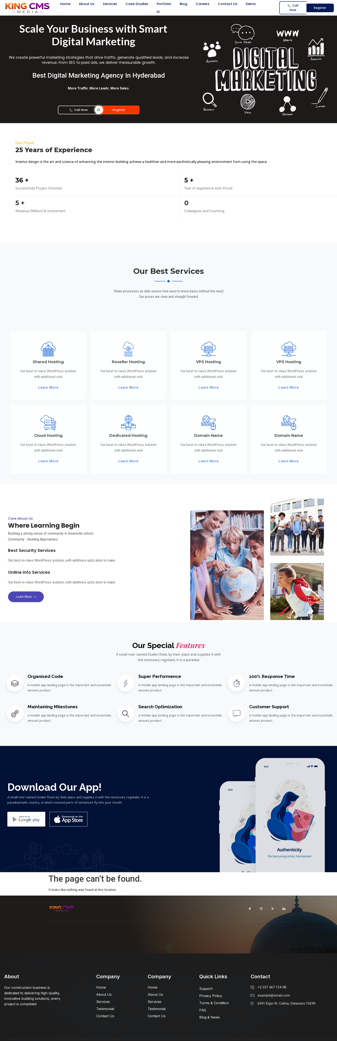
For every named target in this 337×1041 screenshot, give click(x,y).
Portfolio (164, 3)
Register (320, 8)
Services (110, 3)
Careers (202, 3)
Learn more (26, 597)
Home (65, 3)
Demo (251, 3)
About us (86, 3)
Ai (158, 11)
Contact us (227, 3)
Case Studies (137, 3)
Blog (183, 3)
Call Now (293, 7)
